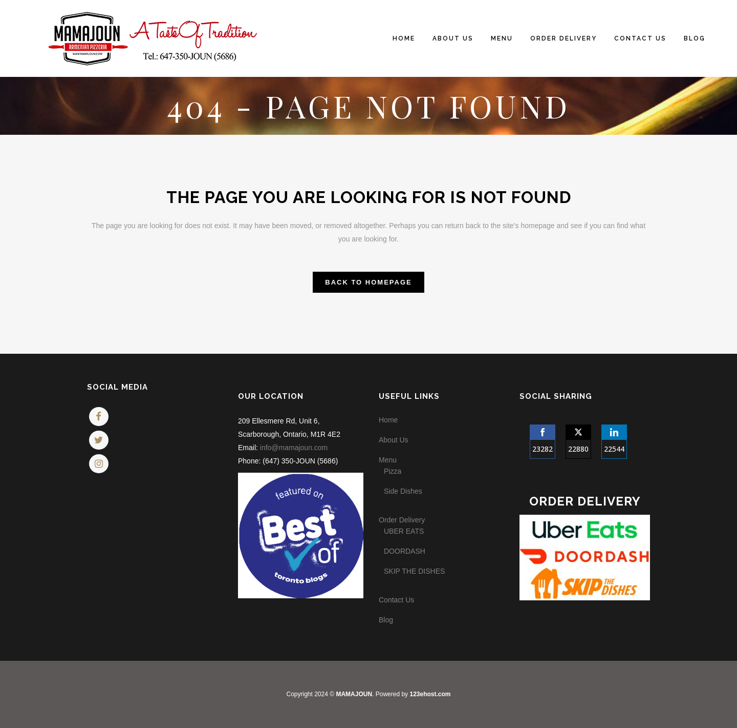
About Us (393, 440)
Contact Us (396, 600)
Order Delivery (402, 520)
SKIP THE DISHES (414, 571)
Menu (388, 460)
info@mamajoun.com (294, 447)
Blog (386, 620)
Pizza (392, 471)
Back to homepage (368, 282)
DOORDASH (404, 551)
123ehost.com (429, 694)
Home (388, 420)
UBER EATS (404, 531)
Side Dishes (403, 491)
